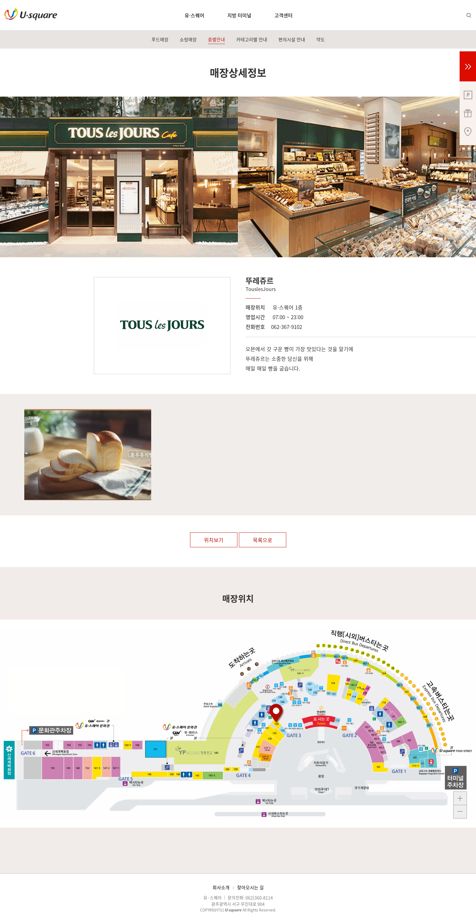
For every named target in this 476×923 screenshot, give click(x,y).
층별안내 (216, 39)
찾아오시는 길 (250, 887)
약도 (320, 39)
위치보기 (213, 540)
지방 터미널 (239, 15)
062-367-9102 (286, 326)
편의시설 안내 (291, 39)
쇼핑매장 (188, 39)
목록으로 (262, 540)
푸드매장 (159, 39)
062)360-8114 (259, 897)
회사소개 (220, 887)
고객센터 (283, 15)
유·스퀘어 (194, 15)
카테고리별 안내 (251, 39)
